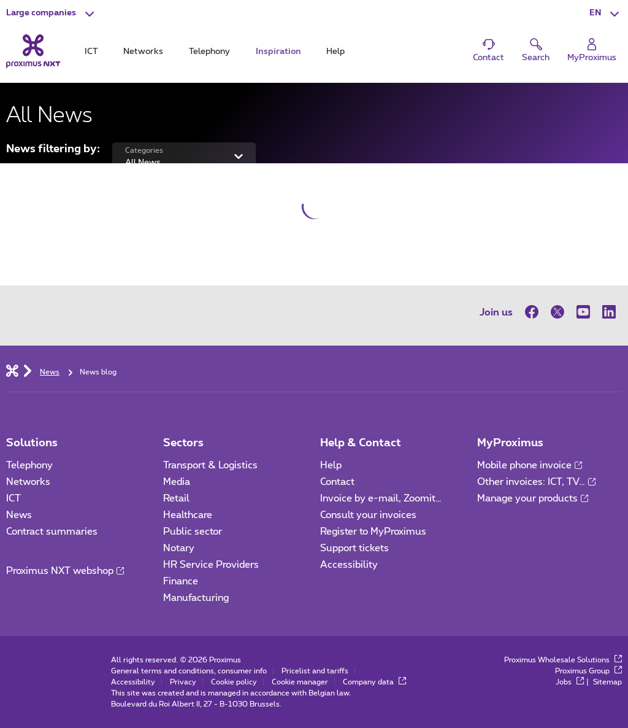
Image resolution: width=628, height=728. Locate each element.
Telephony (29, 465)
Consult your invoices (368, 515)
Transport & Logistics (210, 465)
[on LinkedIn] (609, 312)
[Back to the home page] (33, 51)
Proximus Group (588, 671)
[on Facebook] (535, 312)
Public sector (192, 531)
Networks (28, 482)
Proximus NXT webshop (65, 571)
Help (331, 465)
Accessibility (349, 565)
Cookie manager (300, 682)
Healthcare (187, 515)
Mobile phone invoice (529, 465)
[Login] (592, 50)
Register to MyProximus (373, 531)
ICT (13, 498)
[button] (51, 13)
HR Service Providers (211, 565)
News (19, 515)
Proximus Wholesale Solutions (563, 660)
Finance (180, 581)
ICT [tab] (91, 51)
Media (176, 482)
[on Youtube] (583, 312)
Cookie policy (234, 682)
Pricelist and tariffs (314, 671)
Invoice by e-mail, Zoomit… (381, 498)
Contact (337, 482)
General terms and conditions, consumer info (189, 671)
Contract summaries (52, 531)
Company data (374, 682)
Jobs (570, 682)
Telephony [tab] (209, 51)
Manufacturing (196, 598)
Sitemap (607, 682)
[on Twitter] (557, 312)
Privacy (183, 682)
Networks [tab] (143, 51)
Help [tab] (335, 51)
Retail (176, 498)
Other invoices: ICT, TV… (536, 482)
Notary (178, 548)
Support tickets (354, 548)
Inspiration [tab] (278, 51)
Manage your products (532, 498)
